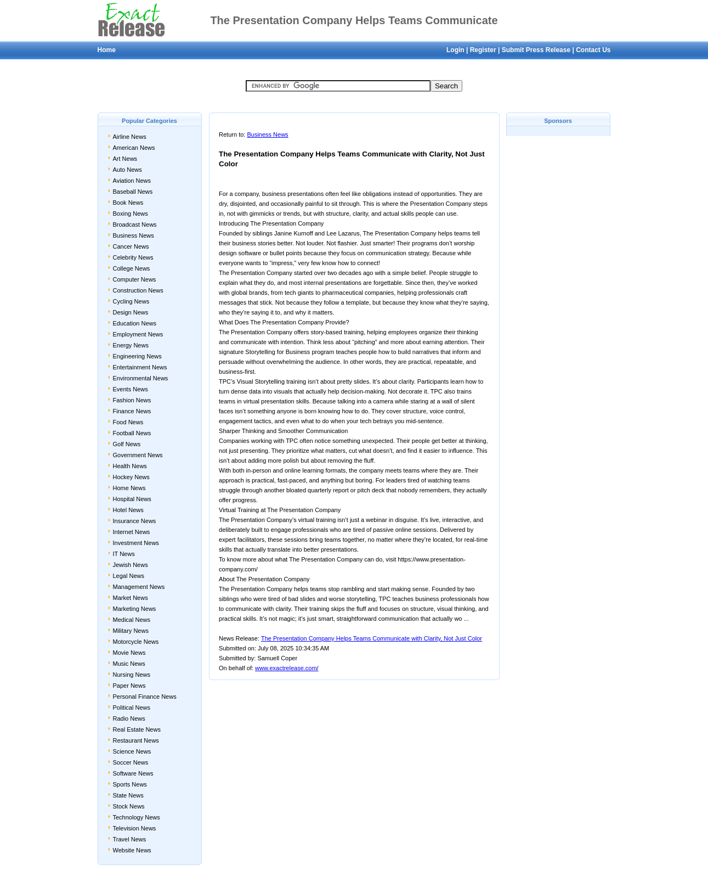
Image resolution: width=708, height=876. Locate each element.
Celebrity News (133, 257)
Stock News (129, 806)
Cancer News (131, 246)
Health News (130, 466)
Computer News (134, 279)
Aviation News (132, 180)
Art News (125, 158)
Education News (135, 323)
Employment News (138, 334)
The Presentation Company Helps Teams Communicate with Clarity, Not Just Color (371, 638)
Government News (138, 455)
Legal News (128, 575)
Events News (130, 389)
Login (455, 50)
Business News (133, 235)
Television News (134, 828)
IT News (124, 554)
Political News (131, 707)
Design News (131, 312)
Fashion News (132, 400)
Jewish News (130, 564)
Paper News (129, 685)
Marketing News (134, 608)
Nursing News (131, 674)
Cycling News (131, 301)
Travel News (129, 839)
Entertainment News (140, 367)
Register (483, 50)
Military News (131, 630)
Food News (128, 422)
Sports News (130, 784)
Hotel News (128, 510)
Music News (129, 663)
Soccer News (131, 762)
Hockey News (131, 477)
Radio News (129, 718)
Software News (133, 773)
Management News (139, 586)
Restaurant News (136, 740)
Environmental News (140, 378)
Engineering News (137, 356)
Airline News (129, 136)
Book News (128, 202)
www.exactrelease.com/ (287, 668)
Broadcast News (135, 224)
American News (134, 147)
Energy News (131, 345)
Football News (132, 433)
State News (128, 795)
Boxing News (130, 213)
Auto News (127, 169)
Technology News (136, 817)
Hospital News (132, 499)
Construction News (138, 290)
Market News (130, 597)
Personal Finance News (145, 696)
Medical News (131, 619)
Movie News (129, 652)
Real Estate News (137, 729)
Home (107, 50)
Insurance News (134, 521)
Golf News (127, 444)
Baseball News (133, 191)
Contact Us (593, 50)
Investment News (136, 543)
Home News (129, 488)
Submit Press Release (536, 50)
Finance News (132, 411)
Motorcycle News (136, 641)
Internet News (131, 532)
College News (131, 268)
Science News (132, 751)
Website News (132, 850)
